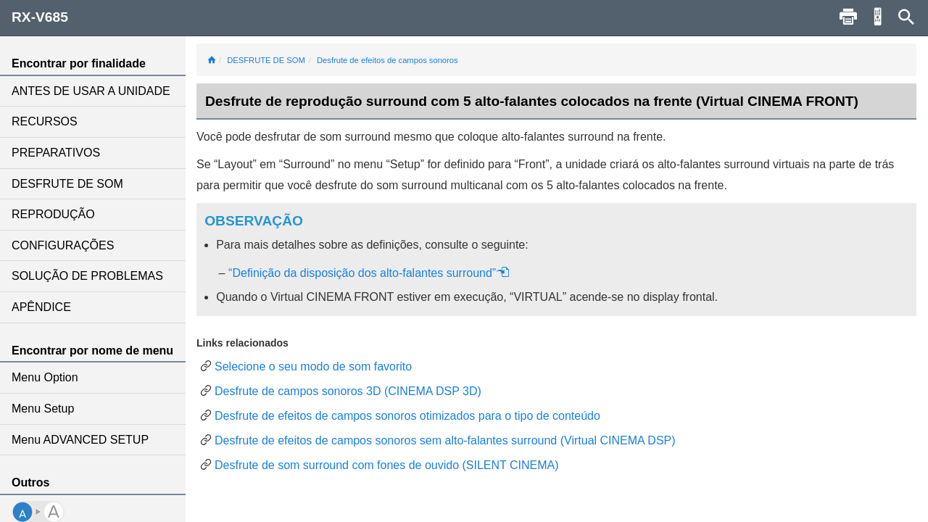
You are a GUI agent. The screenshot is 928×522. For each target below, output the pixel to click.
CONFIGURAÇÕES (63, 245)
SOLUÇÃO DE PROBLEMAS (87, 276)
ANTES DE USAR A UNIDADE (91, 91)
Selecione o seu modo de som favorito (313, 366)
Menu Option (45, 377)
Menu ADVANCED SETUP (80, 440)
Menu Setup (43, 408)
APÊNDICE (41, 307)
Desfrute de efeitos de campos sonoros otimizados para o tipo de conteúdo (407, 416)
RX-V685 (40, 17)
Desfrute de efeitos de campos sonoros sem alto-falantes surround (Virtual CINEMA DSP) (445, 440)
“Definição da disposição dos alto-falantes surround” (369, 273)
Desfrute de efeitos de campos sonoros (387, 60)
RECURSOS (45, 121)
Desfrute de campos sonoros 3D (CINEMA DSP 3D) (348, 391)
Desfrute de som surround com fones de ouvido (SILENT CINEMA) (387, 465)
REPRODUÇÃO (53, 214)
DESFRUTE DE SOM (67, 184)
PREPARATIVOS (56, 152)
